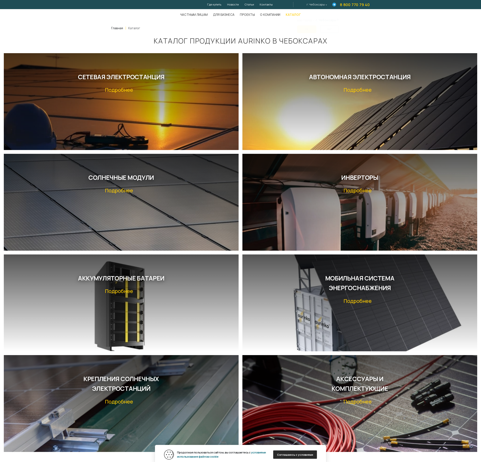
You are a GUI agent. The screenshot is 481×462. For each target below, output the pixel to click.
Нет (329, 27)
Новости (233, 4)
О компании (270, 15)
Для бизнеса (224, 15)
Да (306, 27)
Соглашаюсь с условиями (295, 454)
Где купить (214, 4)
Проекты (247, 15)
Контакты (266, 4)
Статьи (249, 4)
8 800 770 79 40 (355, 4)
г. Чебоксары (316, 4)
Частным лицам (194, 15)
